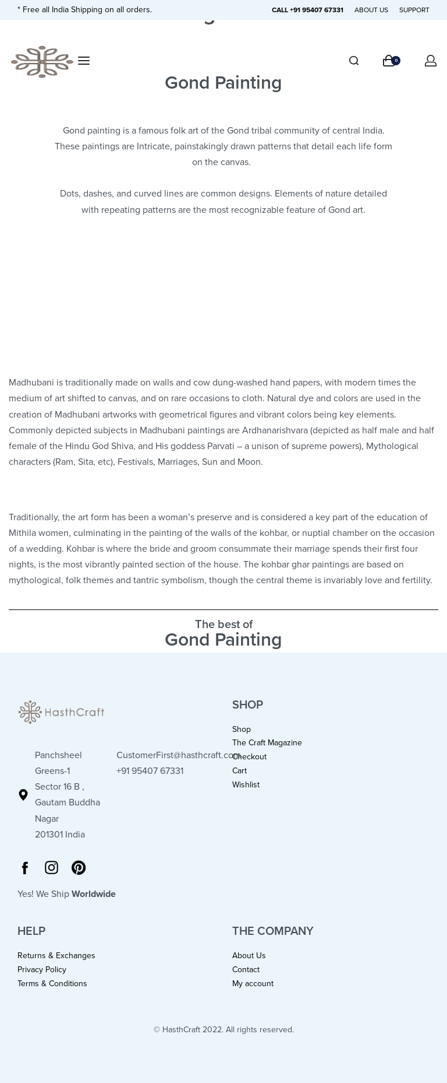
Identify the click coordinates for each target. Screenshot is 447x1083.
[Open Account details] (431, 60)
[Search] (354, 60)
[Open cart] (391, 60)
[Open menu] (83, 60)
